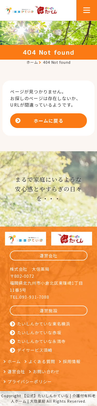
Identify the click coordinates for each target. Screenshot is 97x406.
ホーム (32, 62)
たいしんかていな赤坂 (39, 332)
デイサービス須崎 (35, 350)
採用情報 (71, 361)
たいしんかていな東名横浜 (43, 324)
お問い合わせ (46, 371)
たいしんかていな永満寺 (41, 341)
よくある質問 (41, 361)
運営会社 (16, 371)
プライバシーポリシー (30, 381)
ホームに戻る (48, 120)
